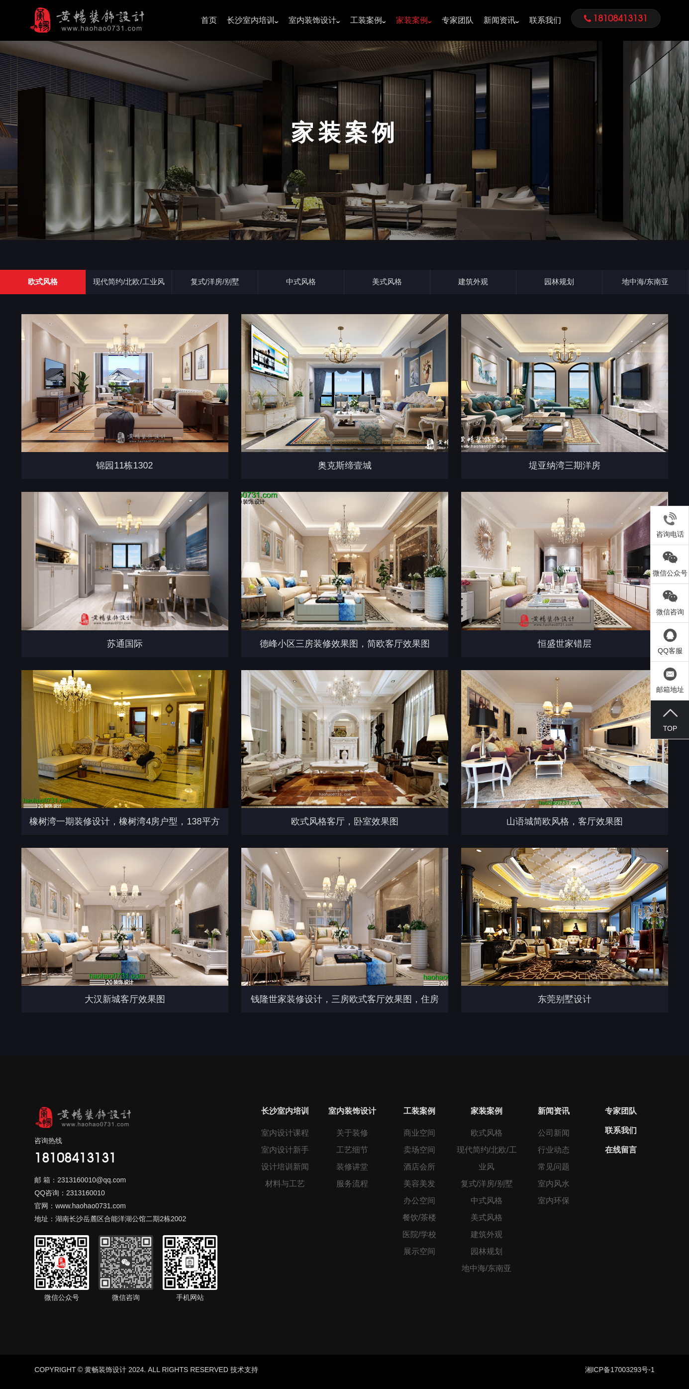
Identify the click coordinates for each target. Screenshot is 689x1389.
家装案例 (412, 20)
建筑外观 (473, 283)
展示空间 (419, 1255)
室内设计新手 (285, 1153)
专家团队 (458, 20)
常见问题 (554, 1170)
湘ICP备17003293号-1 (620, 1374)
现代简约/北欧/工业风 (129, 283)
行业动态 (554, 1153)
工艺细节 (352, 1153)
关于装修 (352, 1136)
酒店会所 (419, 1170)
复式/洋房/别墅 (215, 283)
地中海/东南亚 (645, 283)
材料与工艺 (285, 1187)
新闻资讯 (499, 20)
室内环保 (554, 1204)
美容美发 (419, 1187)
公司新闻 (554, 1136)
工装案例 (366, 20)
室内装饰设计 (312, 20)
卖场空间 (419, 1153)
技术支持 (244, 1374)
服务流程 (352, 1187)
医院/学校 (419, 1238)
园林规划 (559, 283)
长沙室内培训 (251, 20)
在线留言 (621, 1153)
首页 (209, 20)
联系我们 (545, 20)
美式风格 (387, 283)
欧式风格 (43, 283)
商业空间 (419, 1136)
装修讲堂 (352, 1170)
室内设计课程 (285, 1136)
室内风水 (554, 1187)
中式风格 (301, 283)
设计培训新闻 (285, 1170)
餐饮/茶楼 (419, 1221)
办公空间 (419, 1204)
